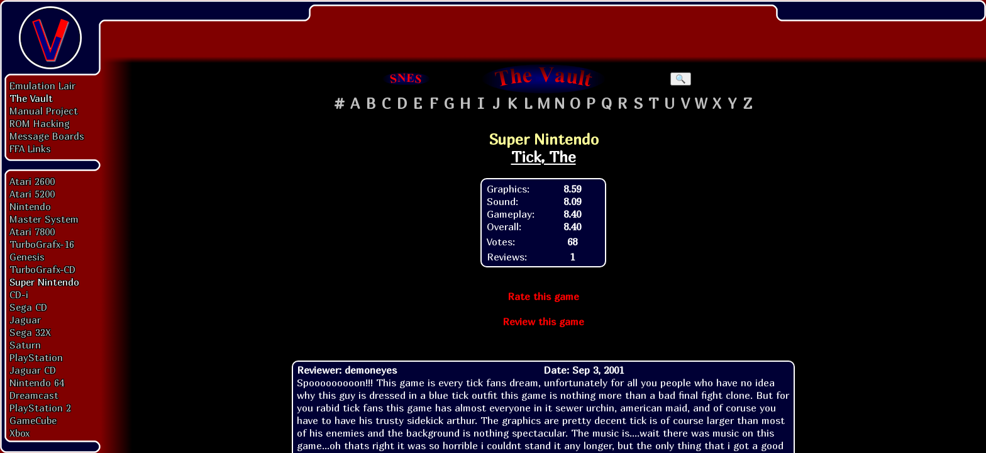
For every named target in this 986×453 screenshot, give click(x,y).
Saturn (25, 344)
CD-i (18, 294)
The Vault (31, 98)
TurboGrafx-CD (42, 269)
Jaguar (25, 319)
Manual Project (43, 110)
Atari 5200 (32, 193)
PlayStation (36, 357)
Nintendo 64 (36, 382)
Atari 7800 (32, 231)
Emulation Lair (42, 85)
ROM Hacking (39, 123)
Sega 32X (30, 332)
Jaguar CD (32, 370)
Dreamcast (33, 395)
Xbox (19, 433)
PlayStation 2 (40, 407)
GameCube (33, 420)
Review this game (543, 321)
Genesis (27, 256)
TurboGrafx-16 (41, 244)
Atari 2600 (32, 181)
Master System (44, 219)
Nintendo (30, 206)
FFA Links (30, 148)
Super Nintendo (44, 282)
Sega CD (28, 307)
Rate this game (543, 296)
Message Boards (46, 136)
